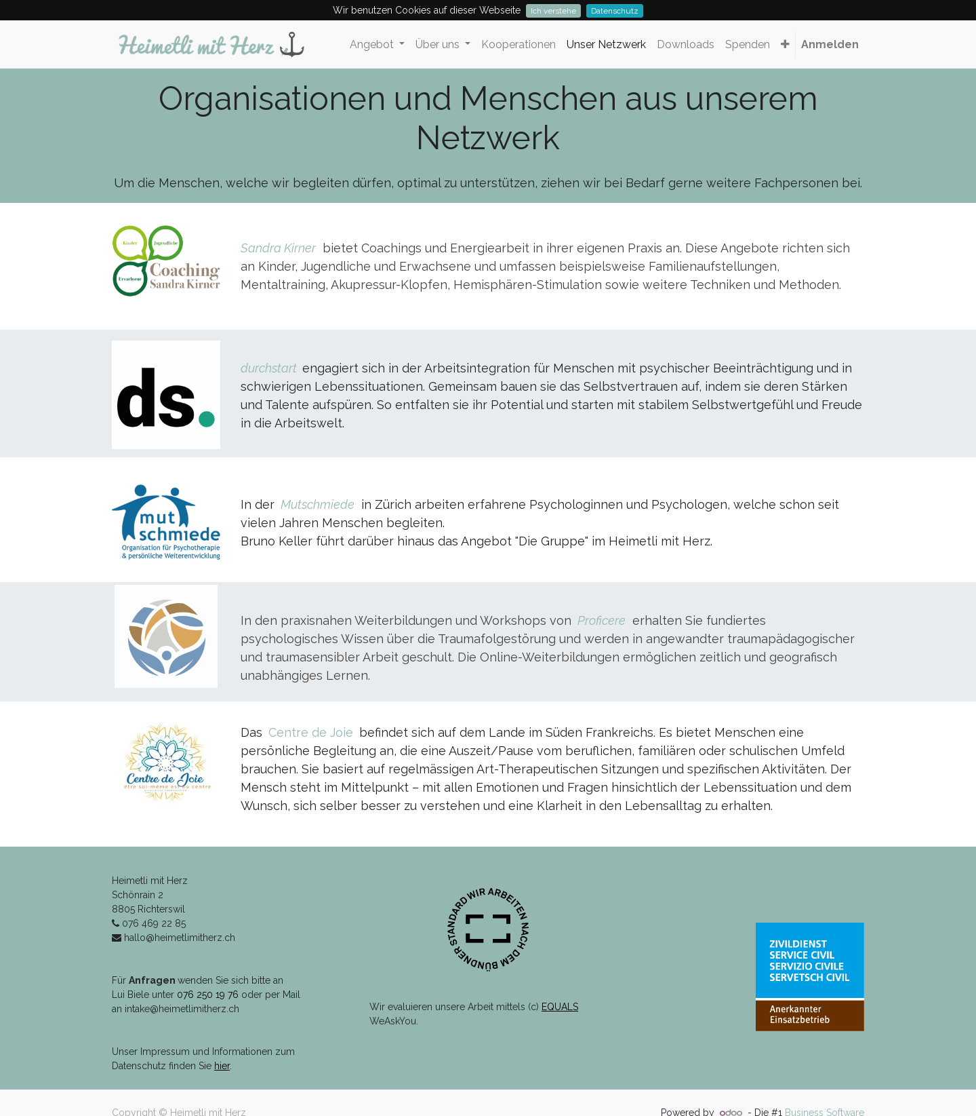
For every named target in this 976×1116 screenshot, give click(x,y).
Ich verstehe (553, 11)
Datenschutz (614, 11)
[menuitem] (518, 44)
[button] (785, 44)
